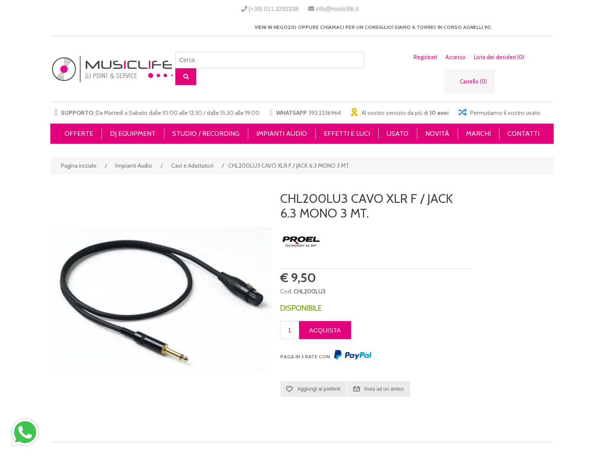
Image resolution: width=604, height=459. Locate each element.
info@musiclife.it (337, 8)
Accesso (455, 57)
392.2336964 (324, 113)
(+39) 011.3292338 (274, 8)
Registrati (425, 57)
